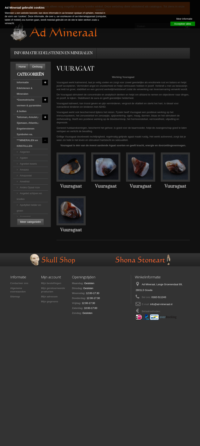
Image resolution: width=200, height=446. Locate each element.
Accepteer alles (182, 23)
